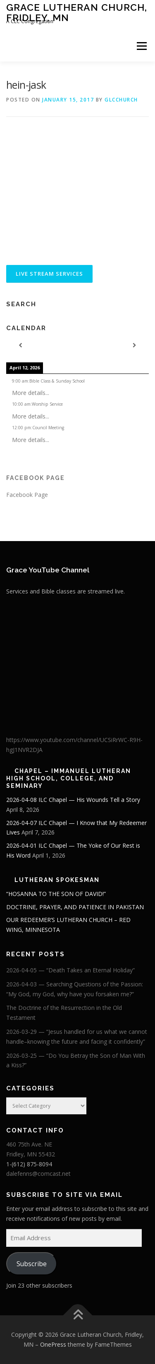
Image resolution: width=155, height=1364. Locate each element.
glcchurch (121, 99)
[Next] (134, 345)
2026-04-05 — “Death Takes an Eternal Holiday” (70, 970)
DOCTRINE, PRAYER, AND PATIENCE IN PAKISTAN (75, 907)
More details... (30, 393)
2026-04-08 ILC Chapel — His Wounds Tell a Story (73, 800)
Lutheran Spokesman (57, 880)
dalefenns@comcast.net (38, 1173)
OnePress (53, 1344)
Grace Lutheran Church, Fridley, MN (76, 12)
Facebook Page (35, 478)
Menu (141, 46)
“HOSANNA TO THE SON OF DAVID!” (56, 894)
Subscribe (32, 1263)
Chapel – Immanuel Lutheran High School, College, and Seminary (68, 778)
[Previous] (20, 345)
